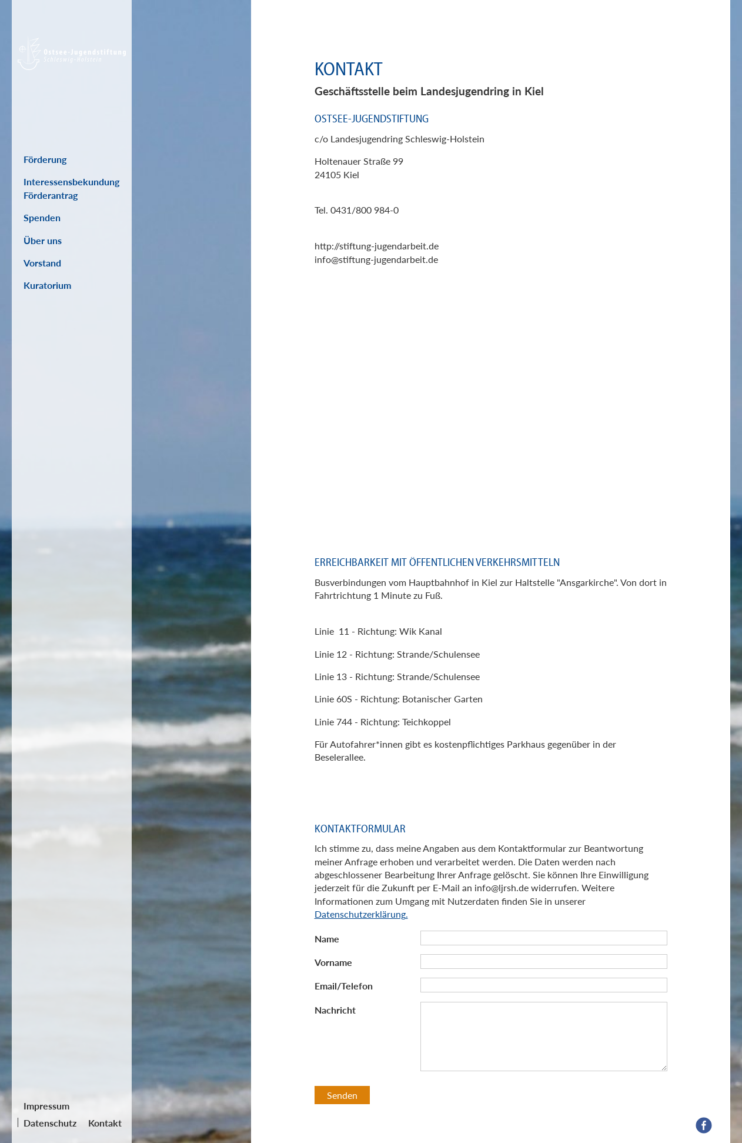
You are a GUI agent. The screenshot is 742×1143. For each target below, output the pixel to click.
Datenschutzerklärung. (361, 913)
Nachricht (335, 1009)
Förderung (45, 159)
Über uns (43, 240)
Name (327, 938)
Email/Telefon (344, 985)
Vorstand (42, 262)
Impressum (46, 1105)
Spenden (42, 217)
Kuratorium (47, 285)
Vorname (333, 962)
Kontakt (105, 1122)
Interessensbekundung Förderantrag (71, 188)
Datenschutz (50, 1122)
